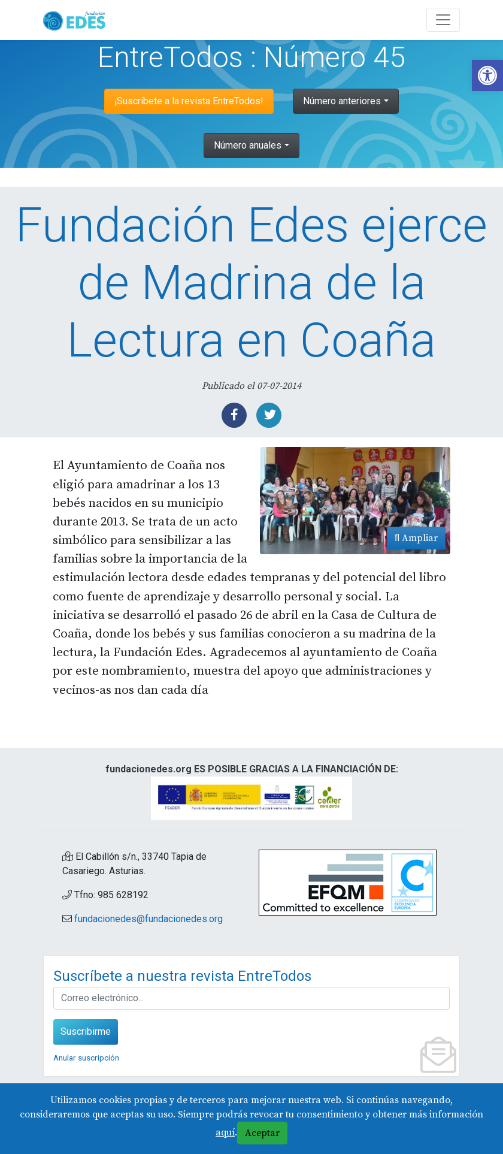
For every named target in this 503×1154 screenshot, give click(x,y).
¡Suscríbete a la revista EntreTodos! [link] (188, 101)
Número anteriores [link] (342, 101)
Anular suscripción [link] (86, 1057)
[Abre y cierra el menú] (443, 20)
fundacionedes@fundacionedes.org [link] (148, 919)
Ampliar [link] (416, 538)
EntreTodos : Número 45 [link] (251, 57)
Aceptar (262, 1133)
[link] (487, 75)
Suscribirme (85, 1031)
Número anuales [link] (247, 145)
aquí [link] (225, 1132)
